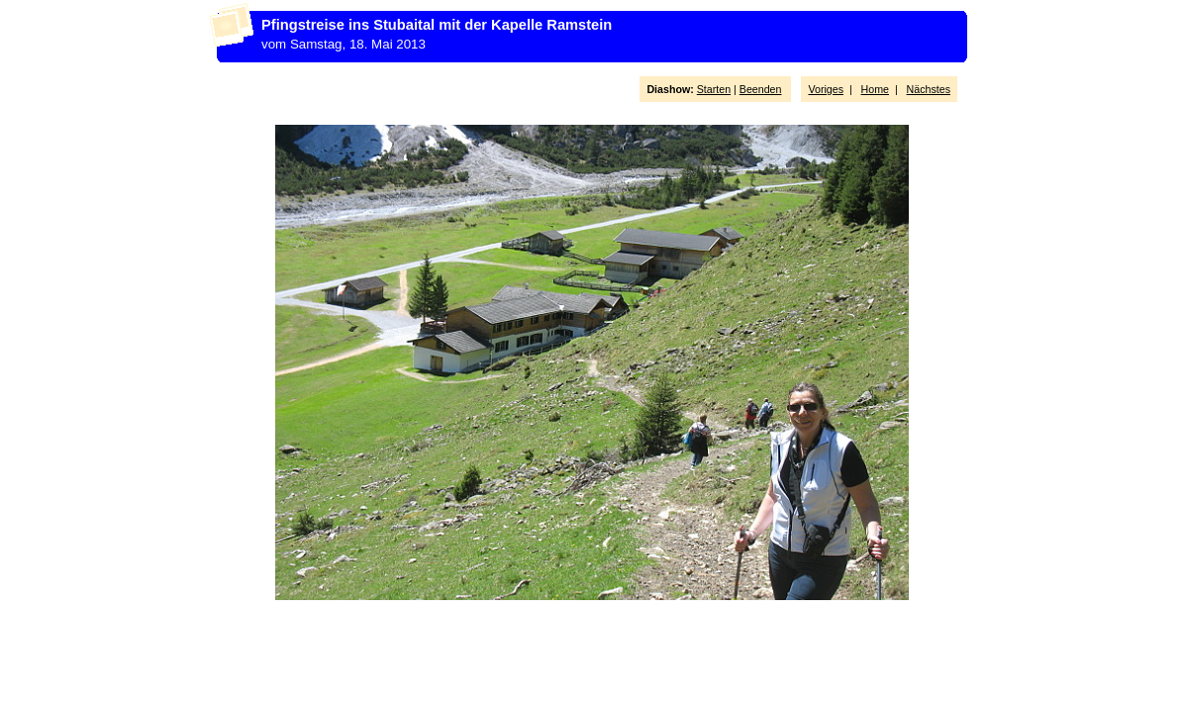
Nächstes (928, 89)
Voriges (825, 89)
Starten (714, 89)
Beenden (761, 89)
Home (875, 89)
